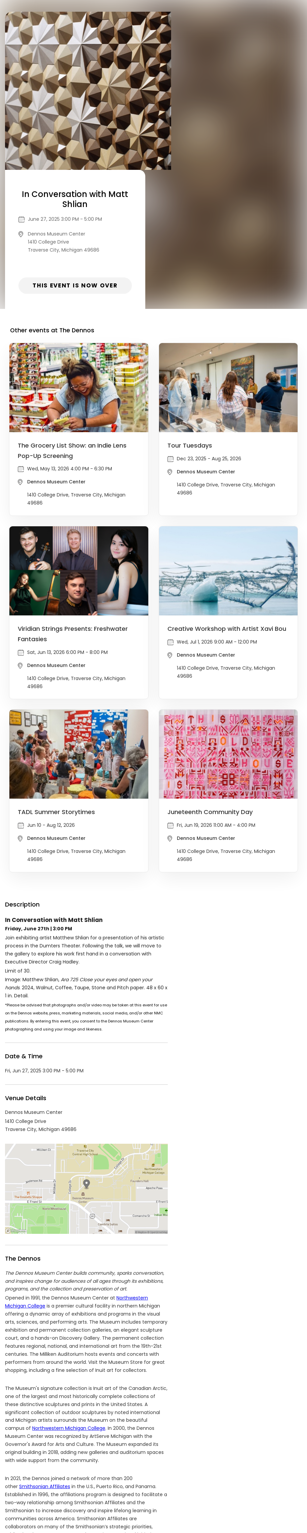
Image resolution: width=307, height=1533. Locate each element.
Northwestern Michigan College (68, 1289)
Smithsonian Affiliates (44, 1347)
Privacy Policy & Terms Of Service (108, 1481)
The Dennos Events (52, 1421)
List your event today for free (195, 1473)
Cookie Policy (215, 1481)
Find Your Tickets (174, 1481)
